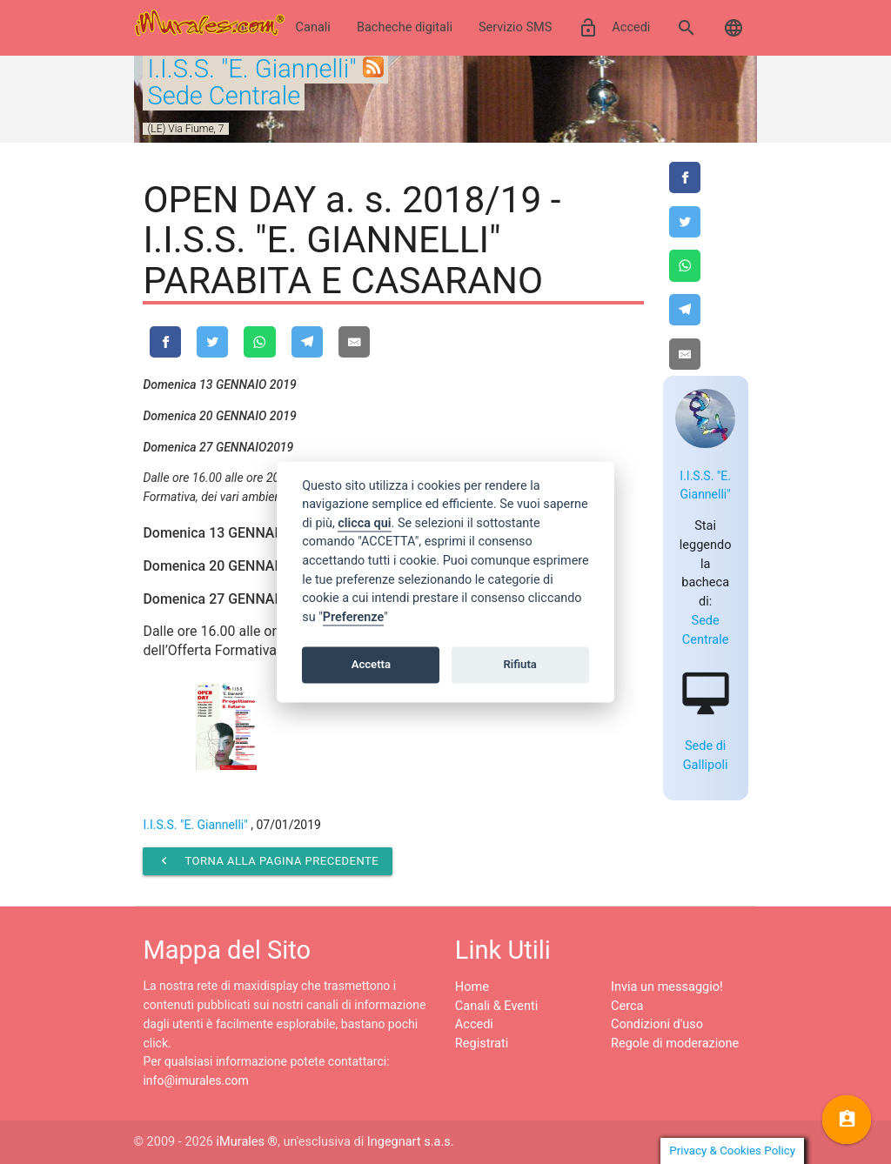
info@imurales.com (195, 1080)
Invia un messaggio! (667, 987)
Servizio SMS (515, 27)
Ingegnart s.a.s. (410, 1141)
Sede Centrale (223, 95)
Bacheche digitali (404, 27)
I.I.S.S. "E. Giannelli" (251, 69)
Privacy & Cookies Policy (732, 1150)
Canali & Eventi (496, 1006)
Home (472, 987)
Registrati (481, 1043)
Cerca (627, 1006)
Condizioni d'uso (657, 1024)
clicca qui (364, 523)
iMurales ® (247, 1141)
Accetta (371, 664)
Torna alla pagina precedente (268, 861)
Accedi (614, 28)
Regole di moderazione (675, 1043)
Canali (313, 27)
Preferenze (353, 617)
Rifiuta (520, 664)
